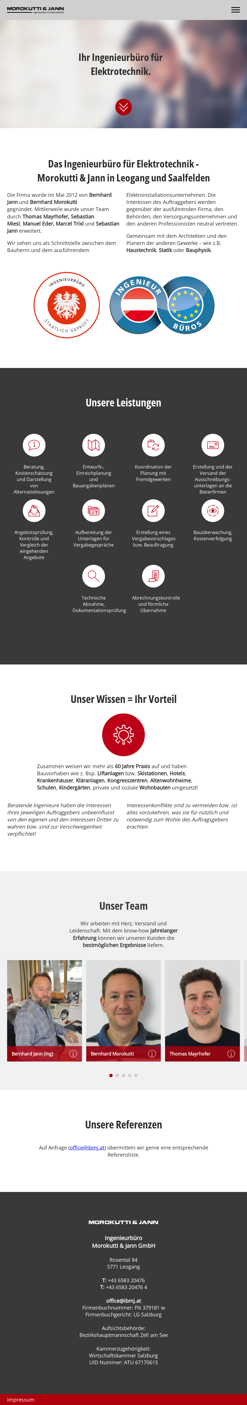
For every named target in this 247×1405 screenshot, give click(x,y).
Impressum (20, 1399)
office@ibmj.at (87, 1147)
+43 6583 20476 (126, 1280)
